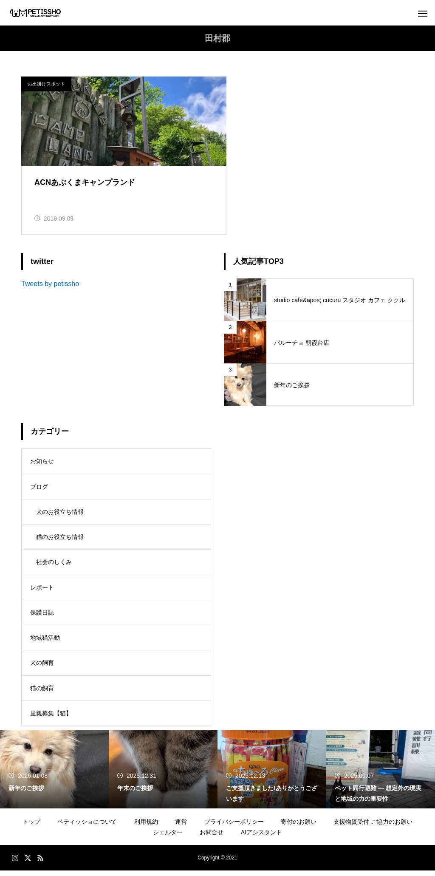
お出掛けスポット (46, 83)
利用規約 (146, 827)
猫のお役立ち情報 (60, 540)
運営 (181, 827)
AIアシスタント (261, 837)
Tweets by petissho (50, 285)
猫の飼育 (42, 693)
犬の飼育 (42, 667)
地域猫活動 (45, 642)
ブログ (39, 489)
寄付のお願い (298, 827)
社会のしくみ (54, 565)
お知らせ (42, 463)
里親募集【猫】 (51, 718)
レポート (42, 591)
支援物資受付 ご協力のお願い (372, 827)
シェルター (168, 837)
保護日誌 (42, 616)
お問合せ (211, 837)
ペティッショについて (87, 827)
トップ (31, 827)
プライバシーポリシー (234, 827)
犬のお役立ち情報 (60, 514)
